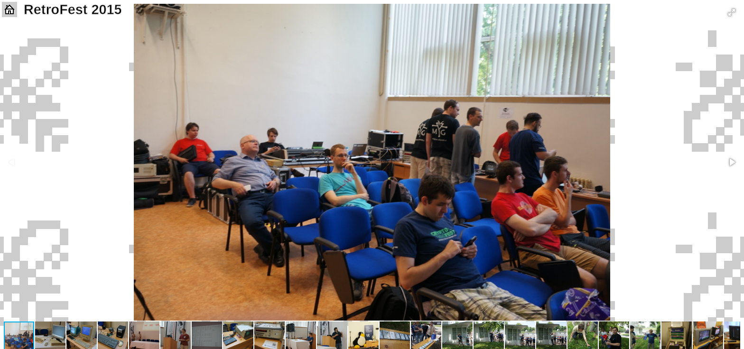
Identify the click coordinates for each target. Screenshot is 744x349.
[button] (731, 12)
